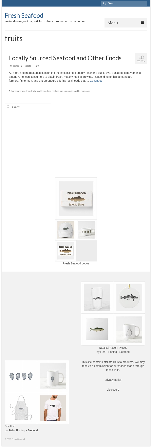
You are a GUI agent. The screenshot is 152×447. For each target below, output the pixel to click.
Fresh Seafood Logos (76, 263)
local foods (41, 91)
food (28, 91)
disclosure (113, 389)
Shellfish (10, 426)
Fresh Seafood (24, 15)
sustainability (74, 91)
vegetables (85, 91)
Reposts (27, 66)
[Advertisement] (76, 143)
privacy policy (113, 379)
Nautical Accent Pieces (113, 347)
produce (63, 91)
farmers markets (18, 91)
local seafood (53, 91)
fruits (33, 91)
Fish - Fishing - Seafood (115, 351)
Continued (96, 80)
